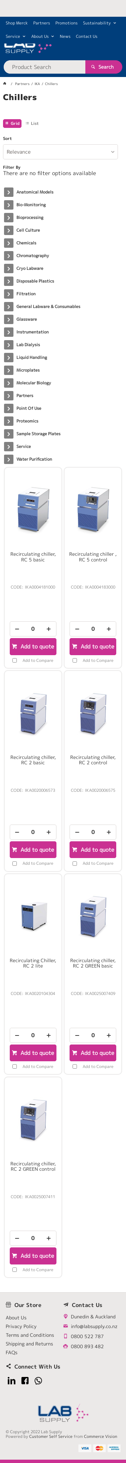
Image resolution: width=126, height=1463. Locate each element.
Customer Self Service (51, 1436)
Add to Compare (38, 660)
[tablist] (63, 105)
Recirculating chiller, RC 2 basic (33, 760)
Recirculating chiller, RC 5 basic (33, 556)
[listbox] (60, 151)
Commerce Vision (100, 1436)
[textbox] (44, 67)
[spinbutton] (33, 629)
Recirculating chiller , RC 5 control (93, 556)
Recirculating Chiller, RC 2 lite (33, 963)
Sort (7, 138)
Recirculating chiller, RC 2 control (93, 760)
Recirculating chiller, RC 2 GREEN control (33, 1166)
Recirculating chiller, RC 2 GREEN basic (93, 963)
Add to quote (36, 646)
